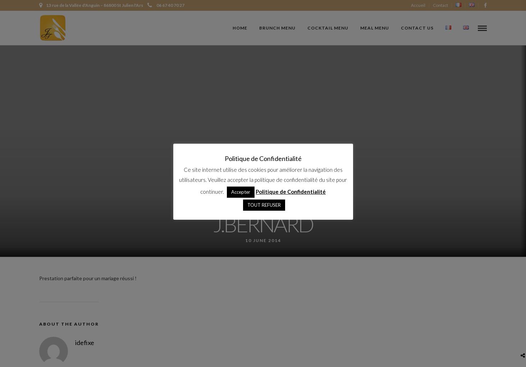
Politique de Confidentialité (291, 191)
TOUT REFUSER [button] (264, 205)
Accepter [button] (240, 192)
